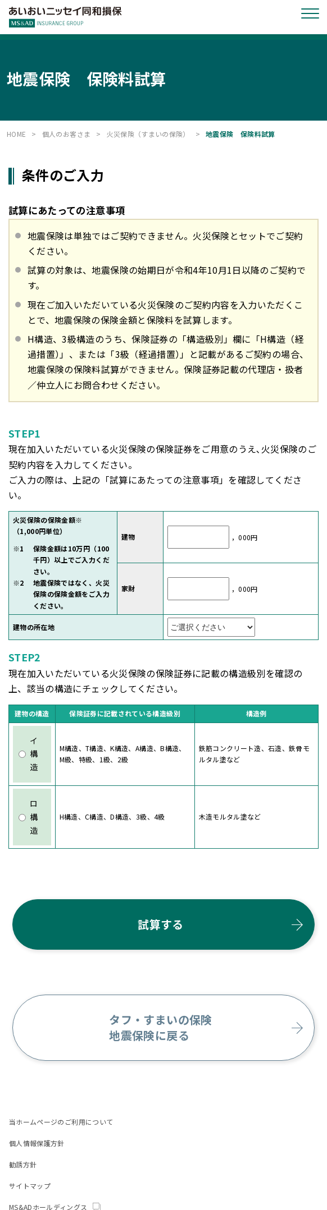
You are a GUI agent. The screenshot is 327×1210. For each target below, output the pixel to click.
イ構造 (28, 754)
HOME (16, 134)
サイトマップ (30, 1185)
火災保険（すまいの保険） (148, 134)
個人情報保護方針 (37, 1143)
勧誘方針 (23, 1164)
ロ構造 (28, 817)
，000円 (243, 536)
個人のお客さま (66, 134)
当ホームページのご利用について (61, 1121)
